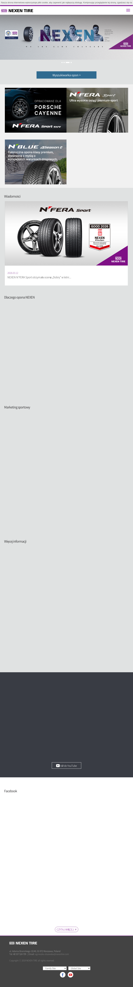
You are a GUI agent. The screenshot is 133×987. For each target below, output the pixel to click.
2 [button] (64, 62)
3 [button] (67, 62)
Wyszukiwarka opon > (66, 75)
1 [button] (62, 62)
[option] (66, 37)
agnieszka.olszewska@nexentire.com (52, 954)
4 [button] (71, 62)
